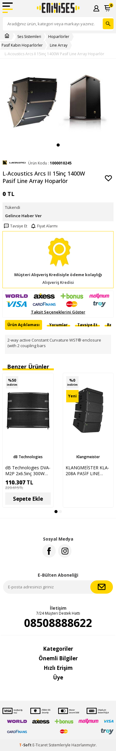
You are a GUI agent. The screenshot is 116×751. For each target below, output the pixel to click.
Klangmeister (88, 456)
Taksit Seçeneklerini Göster (58, 312)
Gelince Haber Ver (23, 215)
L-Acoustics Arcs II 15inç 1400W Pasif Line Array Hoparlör (54, 54)
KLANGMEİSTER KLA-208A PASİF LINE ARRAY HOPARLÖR (87, 470)
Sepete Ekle (28, 498)
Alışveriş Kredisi (58, 282)
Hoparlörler (58, 36)
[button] (58, 145)
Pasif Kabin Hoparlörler (22, 45)
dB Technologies (28, 456)
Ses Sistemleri (29, 36)
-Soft (25, 745)
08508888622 (58, 623)
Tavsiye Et (14, 226)
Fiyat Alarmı (44, 226)
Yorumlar (58, 324)
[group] (58, 102)
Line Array (58, 45)
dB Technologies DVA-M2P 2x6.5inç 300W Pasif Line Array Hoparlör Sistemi (27, 470)
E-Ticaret (40, 745)
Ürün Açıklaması (23, 324)
